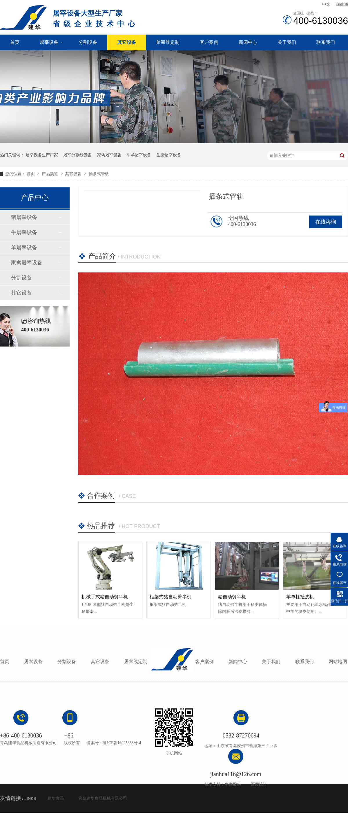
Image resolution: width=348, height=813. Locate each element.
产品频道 (50, 174)
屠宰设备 (49, 42)
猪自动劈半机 (232, 596)
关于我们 (287, 42)
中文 (326, 4)
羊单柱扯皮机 (300, 596)
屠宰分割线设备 (77, 155)
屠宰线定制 (168, 42)
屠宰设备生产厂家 (42, 155)
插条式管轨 (99, 174)
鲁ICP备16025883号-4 (122, 743)
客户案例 (209, 42)
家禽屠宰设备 (109, 155)
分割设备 (88, 42)
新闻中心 (248, 42)
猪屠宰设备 (24, 217)
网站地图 (338, 661)
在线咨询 (325, 222)
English (342, 4)
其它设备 (126, 42)
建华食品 (56, 798)
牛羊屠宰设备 (139, 155)
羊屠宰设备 (24, 247)
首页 (14, 42)
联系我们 (325, 42)
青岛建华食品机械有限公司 (102, 798)
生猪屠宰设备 (169, 155)
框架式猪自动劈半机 (170, 596)
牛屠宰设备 (24, 232)
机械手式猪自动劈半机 (104, 596)
